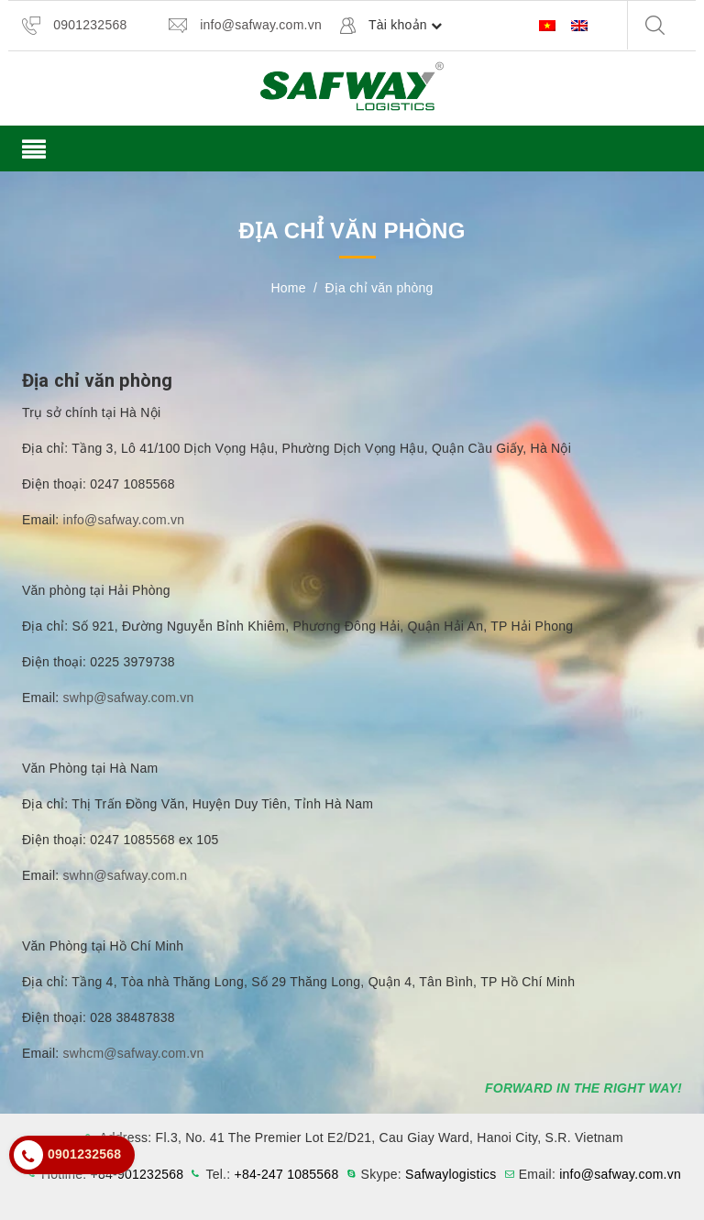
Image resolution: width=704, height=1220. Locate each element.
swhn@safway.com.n (125, 875)
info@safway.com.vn (261, 24)
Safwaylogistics (450, 1174)
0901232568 (89, 24)
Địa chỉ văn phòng (97, 380)
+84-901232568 (137, 1174)
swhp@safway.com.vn (128, 697)
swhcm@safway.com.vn (133, 1053)
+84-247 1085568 (287, 1174)
